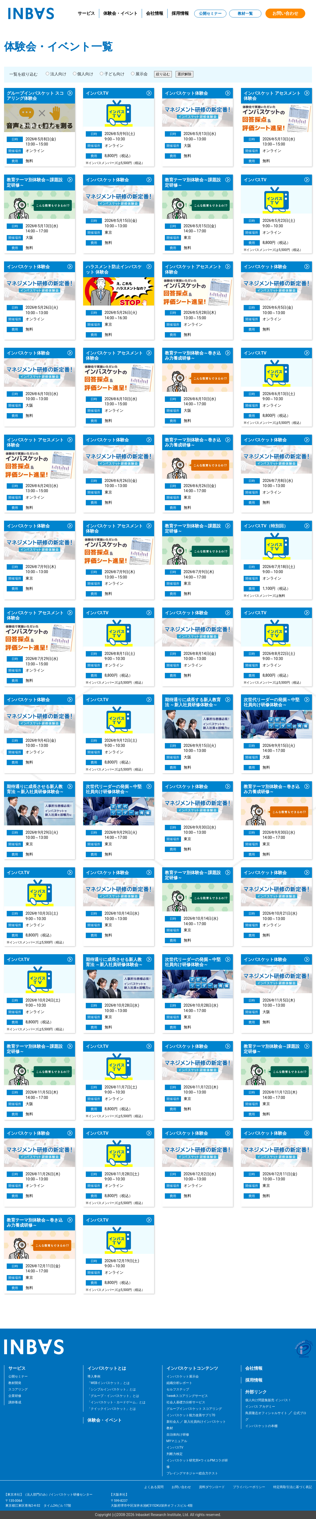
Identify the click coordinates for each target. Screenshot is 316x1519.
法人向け (56, 74)
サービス (86, 13)
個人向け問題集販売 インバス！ (268, 1400)
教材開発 (14, 1383)
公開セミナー (210, 13)
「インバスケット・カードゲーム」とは (116, 1402)
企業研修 (14, 1396)
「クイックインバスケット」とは (111, 1409)
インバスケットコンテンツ (192, 1368)
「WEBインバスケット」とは (108, 1383)
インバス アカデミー (260, 1406)
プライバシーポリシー (249, 1487)
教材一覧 (245, 13)
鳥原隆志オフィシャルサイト (266, 1413)
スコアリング (18, 1389)
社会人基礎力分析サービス (185, 1402)
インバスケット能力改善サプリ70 (190, 1415)
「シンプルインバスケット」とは (111, 1389)
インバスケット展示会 (182, 1376)
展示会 (139, 74)
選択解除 (184, 74)
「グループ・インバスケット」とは (113, 1396)
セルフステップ (177, 1389)
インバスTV (174, 1447)
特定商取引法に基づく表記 (292, 1487)
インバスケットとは (106, 1368)
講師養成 (14, 1402)
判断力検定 (174, 1454)
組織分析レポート (179, 1383)
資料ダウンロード (212, 1487)
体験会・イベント (120, 13)
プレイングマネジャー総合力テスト (192, 1473)
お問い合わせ (285, 13)
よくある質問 (154, 1487)
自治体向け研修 (177, 1434)
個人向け (83, 74)
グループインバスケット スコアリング (194, 1409)
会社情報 (154, 13)
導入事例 (93, 1376)
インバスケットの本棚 (261, 1426)
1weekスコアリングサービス (187, 1396)
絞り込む (163, 74)
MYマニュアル (176, 1441)
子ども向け (112, 74)
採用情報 (180, 13)
